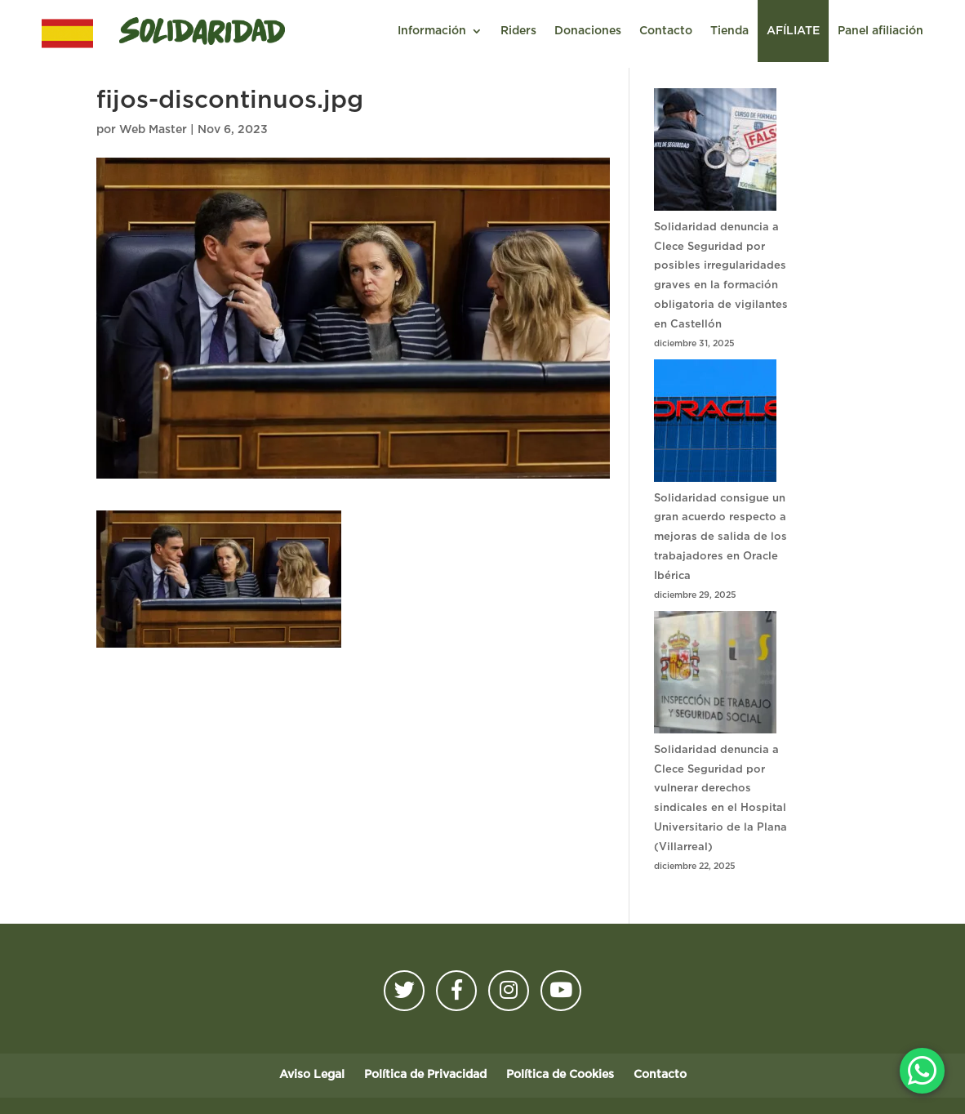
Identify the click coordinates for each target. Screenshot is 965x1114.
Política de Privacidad (425, 1075)
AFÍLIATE (793, 31)
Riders (518, 31)
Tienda (729, 31)
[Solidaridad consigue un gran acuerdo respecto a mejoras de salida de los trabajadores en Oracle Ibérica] (715, 424)
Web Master (153, 130)
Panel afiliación (880, 31)
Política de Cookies (560, 1075)
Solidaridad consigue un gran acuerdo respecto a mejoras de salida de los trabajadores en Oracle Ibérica (720, 537)
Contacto (665, 31)
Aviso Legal (312, 1075)
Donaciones (587, 31)
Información (432, 31)
